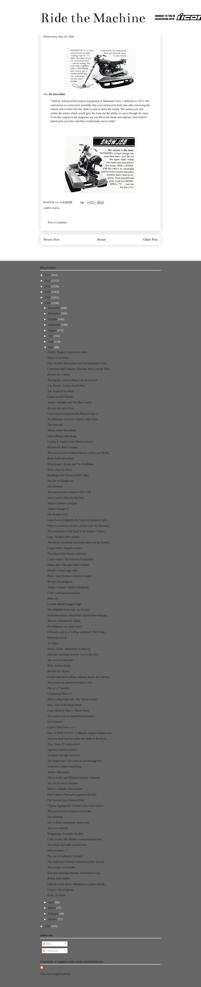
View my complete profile (55, 974)
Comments (50, 950)
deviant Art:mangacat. (60, 581)
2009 (48, 297)
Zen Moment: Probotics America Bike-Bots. (72, 419)
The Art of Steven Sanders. (62, 783)
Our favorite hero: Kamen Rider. (66, 800)
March (52, 907)
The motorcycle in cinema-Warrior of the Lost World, (78, 452)
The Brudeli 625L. (58, 514)
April (51, 902)
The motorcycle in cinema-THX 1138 (69, 491)
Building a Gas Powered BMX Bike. (68, 475)
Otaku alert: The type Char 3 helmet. (68, 564)
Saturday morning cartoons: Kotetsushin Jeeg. (73, 872)
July (51, 335)
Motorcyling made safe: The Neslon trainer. (72, 699)
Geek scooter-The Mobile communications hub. (74, 839)
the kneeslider (57, 94)
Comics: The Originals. (60, 889)
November (54, 313)
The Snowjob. (55, 424)
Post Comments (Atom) (108, 250)
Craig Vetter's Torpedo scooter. (65, 548)
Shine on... (53, 598)
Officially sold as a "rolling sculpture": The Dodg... (76, 632)
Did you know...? (57, 850)
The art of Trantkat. (58, 688)
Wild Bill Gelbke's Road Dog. (64, 766)
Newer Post (51, 239)
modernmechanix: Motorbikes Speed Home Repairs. (77, 615)
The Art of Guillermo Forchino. (65, 856)
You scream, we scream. (61, 867)
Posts (47, 943)
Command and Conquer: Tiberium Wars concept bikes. (79, 368)
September (54, 324)
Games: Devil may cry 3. (61, 727)
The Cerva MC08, (57, 828)
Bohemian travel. (57, 637)
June (51, 341)
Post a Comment (57, 222)
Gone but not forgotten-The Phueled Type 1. (72, 413)
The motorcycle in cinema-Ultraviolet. (69, 811)
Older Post (150, 239)
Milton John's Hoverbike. (61, 430)
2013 (48, 275)
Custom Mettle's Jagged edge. (64, 604)
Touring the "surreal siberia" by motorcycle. (72, 380)
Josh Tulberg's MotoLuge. (62, 436)
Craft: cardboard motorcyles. (63, 592)
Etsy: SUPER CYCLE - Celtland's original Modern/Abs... (80, 733)
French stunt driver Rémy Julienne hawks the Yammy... (79, 676)
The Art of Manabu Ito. (60, 480)
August (52, 330)
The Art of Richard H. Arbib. (64, 620)
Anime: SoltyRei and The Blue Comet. (69, 402)
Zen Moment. (55, 486)
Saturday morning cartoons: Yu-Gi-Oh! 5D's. (73, 654)
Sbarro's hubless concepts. (62, 503)
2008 (48, 303)
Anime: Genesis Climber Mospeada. (68, 587)
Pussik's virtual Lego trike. (62, 570)
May (51, 347)
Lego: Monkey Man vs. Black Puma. (68, 710)
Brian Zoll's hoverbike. (60, 458)
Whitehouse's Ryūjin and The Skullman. (70, 464)
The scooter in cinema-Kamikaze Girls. (70, 682)
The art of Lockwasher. (60, 660)
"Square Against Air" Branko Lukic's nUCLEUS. (75, 805)
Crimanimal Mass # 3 (59, 693)
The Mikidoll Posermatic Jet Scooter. (68, 609)
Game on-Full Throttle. (60, 396)
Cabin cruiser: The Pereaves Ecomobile (70, 559)
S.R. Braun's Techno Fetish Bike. (66, 385)
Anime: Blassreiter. (58, 772)
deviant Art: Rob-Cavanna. (62, 447)
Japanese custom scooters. (62, 749)
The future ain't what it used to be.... (68, 844)
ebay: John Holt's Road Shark (64, 704)
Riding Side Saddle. (58, 878)
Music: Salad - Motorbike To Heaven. (69, 648)
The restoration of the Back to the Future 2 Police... (77, 531)
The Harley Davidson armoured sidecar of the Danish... (79, 542)
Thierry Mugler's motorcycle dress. (67, 352)
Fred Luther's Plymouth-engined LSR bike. (72, 794)
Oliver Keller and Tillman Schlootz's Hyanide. (74, 777)
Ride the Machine (92, 18)
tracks (56, 207)
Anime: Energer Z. (58, 508)
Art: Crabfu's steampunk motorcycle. (68, 822)
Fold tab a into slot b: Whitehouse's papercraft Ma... (77, 884)
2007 (48, 926)
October (53, 319)
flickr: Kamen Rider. (59, 665)
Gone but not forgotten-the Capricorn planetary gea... (78, 520)
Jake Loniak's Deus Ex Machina (65, 497)
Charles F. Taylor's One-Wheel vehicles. (70, 441)
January (53, 919)
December (54, 307)
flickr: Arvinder (56, 895)
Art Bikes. (53, 643)
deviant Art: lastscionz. (60, 408)
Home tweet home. (58, 357)
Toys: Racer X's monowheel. (63, 744)
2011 (48, 286)
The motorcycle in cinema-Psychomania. (70, 716)
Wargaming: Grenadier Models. (65, 833)
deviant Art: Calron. (58, 374)
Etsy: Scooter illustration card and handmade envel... (77, 363)
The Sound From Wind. (60, 391)
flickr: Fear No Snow (59, 469)
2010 (48, 291)
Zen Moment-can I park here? (64, 626)
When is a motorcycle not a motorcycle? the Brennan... (79, 525)
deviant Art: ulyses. (58, 671)
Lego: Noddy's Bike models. (63, 536)
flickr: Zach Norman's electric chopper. (69, 576)
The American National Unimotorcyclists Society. (76, 861)
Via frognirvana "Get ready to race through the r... (76, 760)
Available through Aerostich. (64, 755)
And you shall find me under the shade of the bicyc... (77, 738)
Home (101, 239)
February (53, 913)
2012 (48, 280)
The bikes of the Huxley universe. (66, 553)
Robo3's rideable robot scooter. (65, 788)
